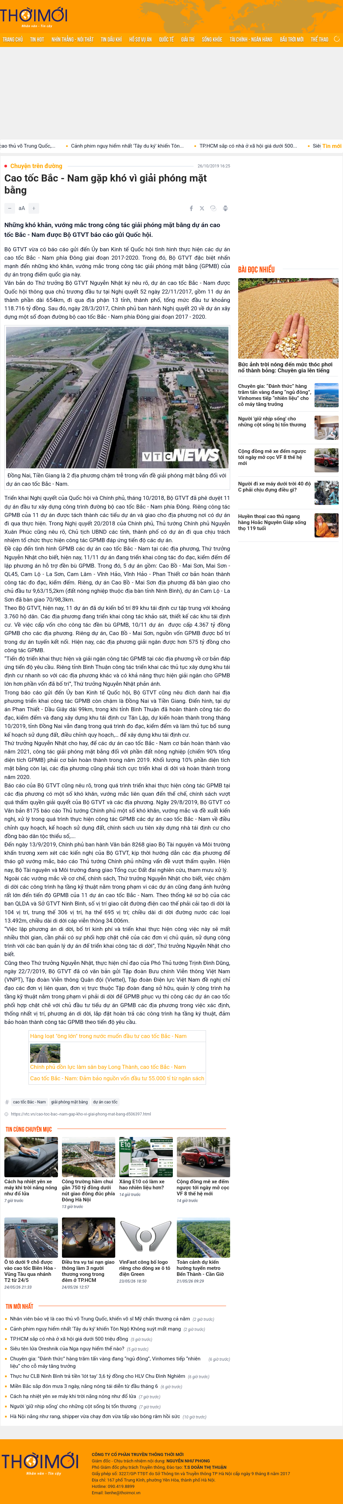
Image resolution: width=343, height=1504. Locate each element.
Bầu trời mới (291, 39)
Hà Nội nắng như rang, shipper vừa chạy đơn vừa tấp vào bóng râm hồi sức (108, 1416)
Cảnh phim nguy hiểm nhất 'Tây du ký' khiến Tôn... (139, 146)
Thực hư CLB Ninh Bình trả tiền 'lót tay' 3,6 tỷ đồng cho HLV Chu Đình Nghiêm (109, 1376)
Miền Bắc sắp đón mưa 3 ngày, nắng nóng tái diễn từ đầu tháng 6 (96, 1386)
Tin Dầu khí (111, 39)
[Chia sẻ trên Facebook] (191, 208)
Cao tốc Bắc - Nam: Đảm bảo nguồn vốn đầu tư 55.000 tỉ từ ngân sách (117, 1078)
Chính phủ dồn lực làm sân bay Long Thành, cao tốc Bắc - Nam (108, 1067)
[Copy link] (213, 208)
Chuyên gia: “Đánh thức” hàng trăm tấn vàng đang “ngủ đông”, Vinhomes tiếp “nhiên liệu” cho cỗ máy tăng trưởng (120, 1362)
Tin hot (37, 39)
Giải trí (187, 39)
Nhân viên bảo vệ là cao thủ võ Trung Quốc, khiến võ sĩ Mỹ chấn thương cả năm (112, 1319)
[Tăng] (33, 208)
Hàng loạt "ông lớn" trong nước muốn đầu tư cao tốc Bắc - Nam (108, 1036)
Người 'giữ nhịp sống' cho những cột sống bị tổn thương (85, 1406)
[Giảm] (9, 208)
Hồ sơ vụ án (140, 39)
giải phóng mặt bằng (69, 1102)
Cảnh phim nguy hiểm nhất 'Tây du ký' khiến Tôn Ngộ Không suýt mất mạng (107, 1329)
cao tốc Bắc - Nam (29, 1102)
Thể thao (319, 39)
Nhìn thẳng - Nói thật (72, 39)
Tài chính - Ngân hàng (251, 39)
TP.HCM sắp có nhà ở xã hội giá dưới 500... (260, 146)
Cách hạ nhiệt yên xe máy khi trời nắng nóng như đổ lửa (85, 1396)
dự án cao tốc (105, 1102)
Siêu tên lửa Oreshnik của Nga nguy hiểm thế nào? (79, 1349)
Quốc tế (166, 39)
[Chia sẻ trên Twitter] (202, 208)
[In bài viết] (225, 208)
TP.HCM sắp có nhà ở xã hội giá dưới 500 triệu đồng (81, 1339)
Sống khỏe (212, 39)
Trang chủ (13, 39)
